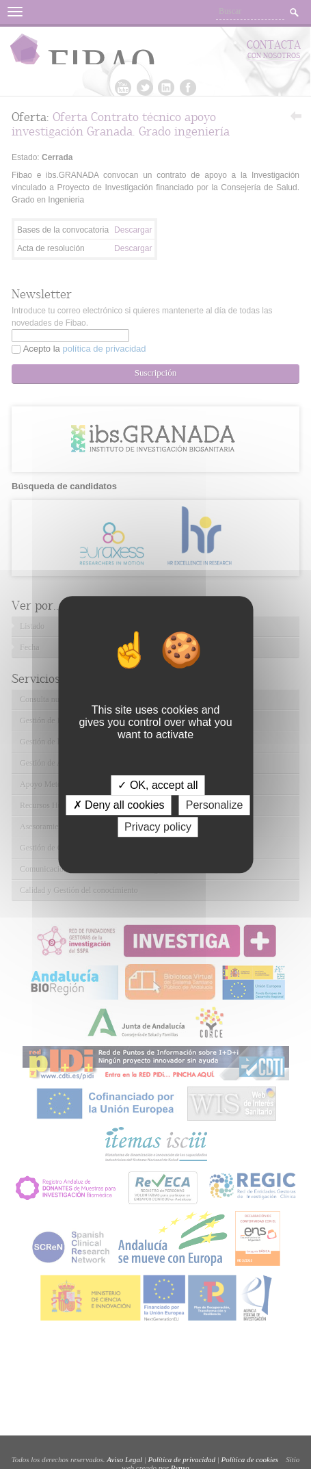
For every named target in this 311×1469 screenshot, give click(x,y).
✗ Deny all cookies (119, 805)
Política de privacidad (181, 1459)
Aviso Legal (124, 1459)
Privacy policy (157, 827)
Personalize (214, 805)
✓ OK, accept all (158, 785)
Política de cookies (249, 1459)
